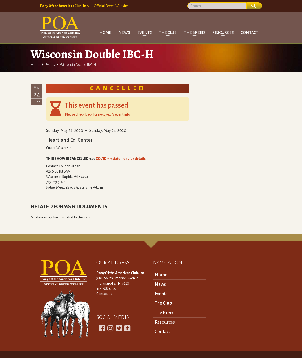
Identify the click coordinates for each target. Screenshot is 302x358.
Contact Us (104, 294)
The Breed (165, 312)
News (124, 32)
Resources (165, 322)
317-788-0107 (106, 288)
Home (105, 32)
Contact (249, 32)
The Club (163, 303)
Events (50, 65)
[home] (60, 27)
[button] (144, 33)
